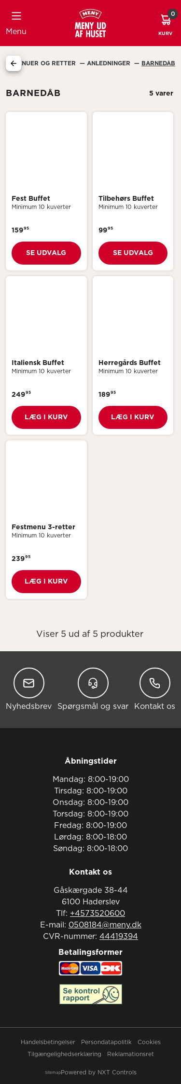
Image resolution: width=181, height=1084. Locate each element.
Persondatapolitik (106, 1042)
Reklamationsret (130, 1054)
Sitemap (53, 1073)
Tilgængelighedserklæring (64, 1054)
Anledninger (109, 63)
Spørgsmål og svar (92, 689)
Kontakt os (154, 689)
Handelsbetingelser (48, 1042)
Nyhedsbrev (29, 689)
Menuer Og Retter (45, 63)
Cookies (149, 1042)
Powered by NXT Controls (99, 1072)
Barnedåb (158, 63)
